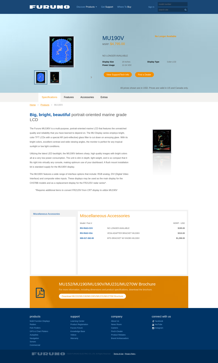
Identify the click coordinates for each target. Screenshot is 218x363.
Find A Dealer (117, 331)
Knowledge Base (77, 331)
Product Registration (79, 324)
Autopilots (34, 335)
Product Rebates (118, 335)
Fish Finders (35, 328)
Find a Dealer (145, 74)
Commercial (35, 345)
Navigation (34, 338)
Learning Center (77, 321)
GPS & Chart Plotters (39, 331)
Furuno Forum (76, 328)
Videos (73, 335)
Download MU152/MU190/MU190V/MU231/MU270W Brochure (93, 296)
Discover (87, 7)
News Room (116, 324)
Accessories (87, 97)
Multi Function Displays (40, 321)
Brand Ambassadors (120, 338)
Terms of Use (118, 354)
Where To (124, 7)
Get (107, 7)
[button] (91, 77)
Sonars (33, 342)
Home (33, 105)
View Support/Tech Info (118, 74)
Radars (33, 324)
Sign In (151, 7)
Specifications (49, 97)
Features (69, 97)
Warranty (74, 338)
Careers (114, 328)
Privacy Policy (130, 354)
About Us (115, 321)
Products (45, 105)
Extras (104, 97)
